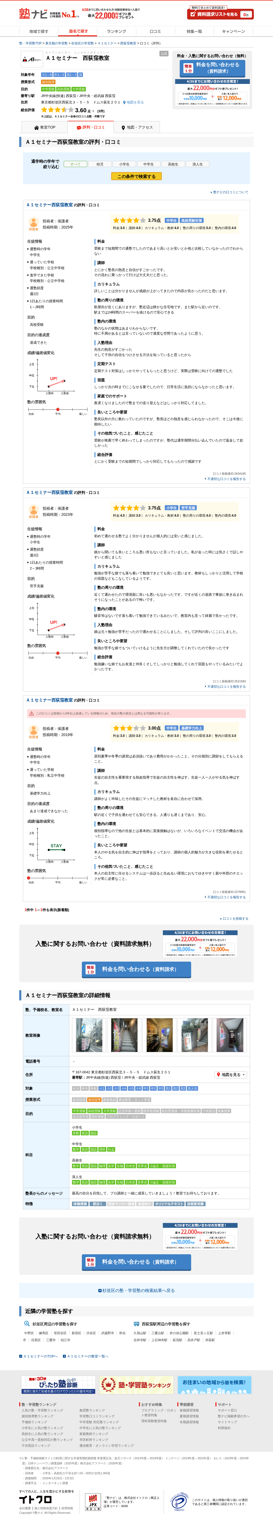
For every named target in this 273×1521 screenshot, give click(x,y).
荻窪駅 (177, 1340)
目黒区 (36, 1340)
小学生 (124, 164)
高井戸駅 (193, 1340)
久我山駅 (140, 1333)
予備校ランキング (34, 1422)
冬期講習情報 (189, 1422)
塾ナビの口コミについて (230, 192)
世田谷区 (60, 1333)
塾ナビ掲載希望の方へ (234, 1416)
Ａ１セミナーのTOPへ (40, 1356)
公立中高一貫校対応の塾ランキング (47, 1440)
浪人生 (197, 164)
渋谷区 (91, 1333)
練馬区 (44, 1333)
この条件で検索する (136, 176)
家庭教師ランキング (93, 1434)
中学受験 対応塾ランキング (99, 1422)
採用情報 (67, 1508)
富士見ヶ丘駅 (203, 1333)
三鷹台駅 (157, 1333)
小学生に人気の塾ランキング (42, 1428)
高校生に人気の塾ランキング (42, 1434)
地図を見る (231, 1075)
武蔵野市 (107, 1333)
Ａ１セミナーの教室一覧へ (88, 1356)
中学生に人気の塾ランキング (100, 1428)
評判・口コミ (94, 127)
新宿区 (76, 1333)
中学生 (148, 164)
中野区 (29, 1333)
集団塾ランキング (92, 1410)
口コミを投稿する (235, 918)
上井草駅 (224, 1333)
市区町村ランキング (93, 1440)
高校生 (173, 164)
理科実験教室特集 (154, 1421)
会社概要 (25, 1508)
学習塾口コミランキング (97, 1416)
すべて (75, 164)
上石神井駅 (159, 1340)
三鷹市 (51, 1340)
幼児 (100, 164)
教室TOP (47, 127)
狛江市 (65, 1340)
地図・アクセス (140, 127)
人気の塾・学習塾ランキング (42, 1410)
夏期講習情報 (189, 1416)
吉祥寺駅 (140, 1340)
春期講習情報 (189, 1410)
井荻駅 (210, 1340)
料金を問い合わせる (217, 67)
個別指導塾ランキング (38, 1416)
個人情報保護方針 (46, 1508)
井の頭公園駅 (179, 1333)
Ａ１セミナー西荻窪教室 (49, 205)
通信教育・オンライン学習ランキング (106, 1446)
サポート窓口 (227, 1410)
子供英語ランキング (36, 1446)
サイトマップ (227, 1422)
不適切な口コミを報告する (226, 479)
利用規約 (224, 1428)
